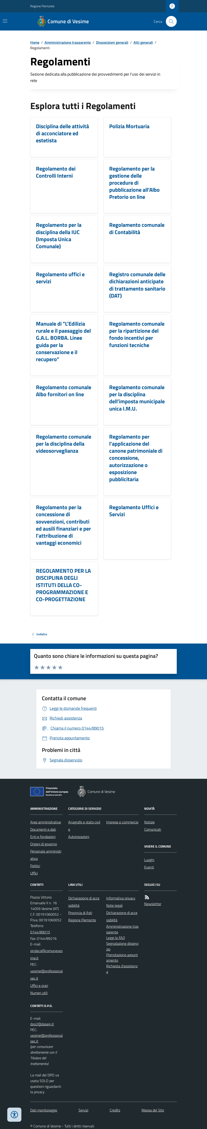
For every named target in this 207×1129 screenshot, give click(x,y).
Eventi (149, 867)
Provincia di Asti (80, 912)
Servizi (83, 1110)
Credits (115, 1110)
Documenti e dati (43, 829)
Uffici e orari (39, 985)
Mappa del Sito (152, 1110)
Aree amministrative (45, 822)
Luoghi (149, 860)
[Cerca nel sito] (169, 21)
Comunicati (152, 829)
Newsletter (152, 904)
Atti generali (143, 42)
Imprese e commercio (122, 822)
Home (34, 42)
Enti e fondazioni (43, 836)
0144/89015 (40, 932)
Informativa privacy (120, 898)
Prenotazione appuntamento (122, 957)
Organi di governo (43, 844)
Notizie (149, 822)
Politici (35, 865)
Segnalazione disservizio (122, 946)
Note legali (114, 905)
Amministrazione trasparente (68, 42)
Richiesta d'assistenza (122, 968)
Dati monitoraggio (43, 1110)
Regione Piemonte (42, 6)
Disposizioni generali (112, 42)
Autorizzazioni (78, 836)
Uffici (34, 873)
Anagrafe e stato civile (84, 825)
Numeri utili (39, 993)
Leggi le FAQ (115, 937)
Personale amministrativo (45, 854)
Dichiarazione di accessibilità (83, 901)
